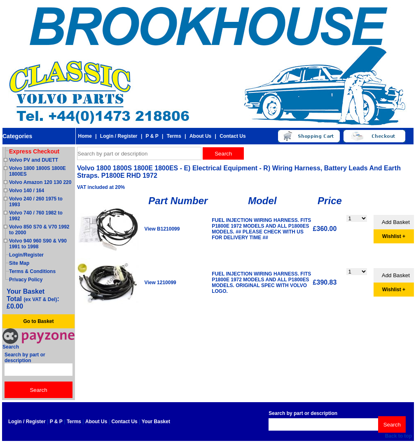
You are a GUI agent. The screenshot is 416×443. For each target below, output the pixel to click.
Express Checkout (34, 151)
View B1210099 (162, 229)
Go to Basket (38, 321)
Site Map (19, 263)
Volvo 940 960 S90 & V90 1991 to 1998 (38, 244)
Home (84, 136)
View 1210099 (160, 282)
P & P (152, 136)
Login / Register (119, 136)
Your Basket (156, 421)
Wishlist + (393, 236)
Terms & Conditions (32, 271)
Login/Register (26, 255)
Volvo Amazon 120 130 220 (40, 182)
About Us (200, 136)
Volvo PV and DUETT (33, 160)
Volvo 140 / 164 (26, 190)
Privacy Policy (25, 280)
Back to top (398, 436)
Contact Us (232, 136)
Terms (174, 136)
